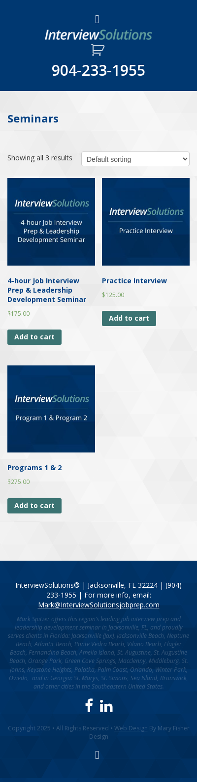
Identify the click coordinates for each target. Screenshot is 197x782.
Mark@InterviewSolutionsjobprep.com (99, 604)
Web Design (131, 728)
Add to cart (34, 336)
